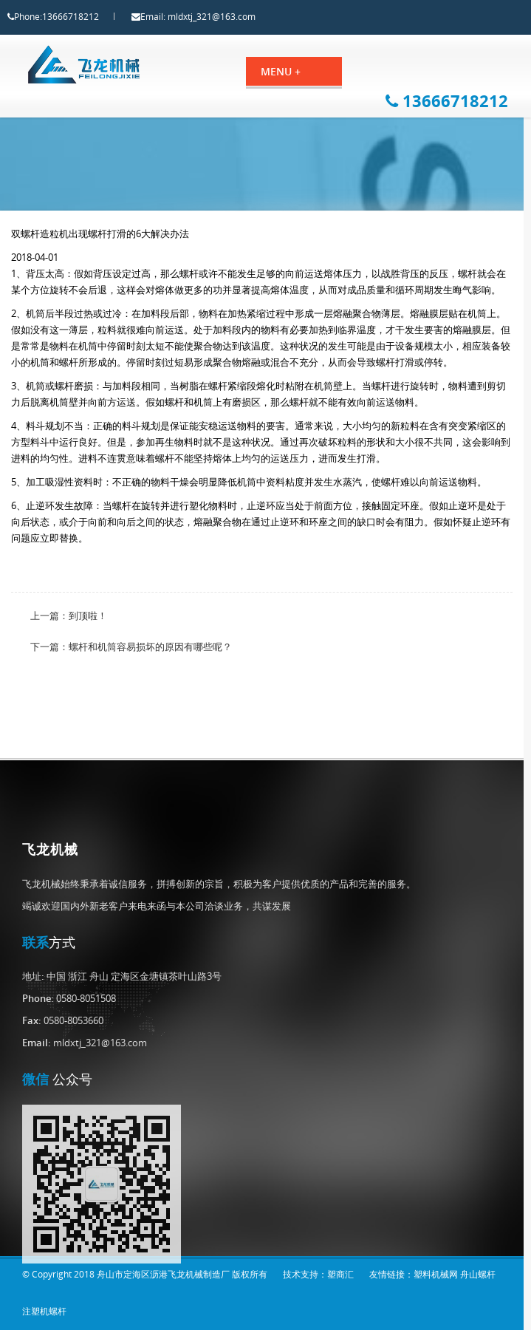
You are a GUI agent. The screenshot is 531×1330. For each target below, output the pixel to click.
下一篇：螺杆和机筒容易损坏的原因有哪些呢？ (131, 659)
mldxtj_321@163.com (225, 16)
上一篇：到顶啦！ (68, 628)
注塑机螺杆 (44, 1311)
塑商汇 (340, 1274)
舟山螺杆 (478, 1274)
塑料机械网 (436, 1274)
